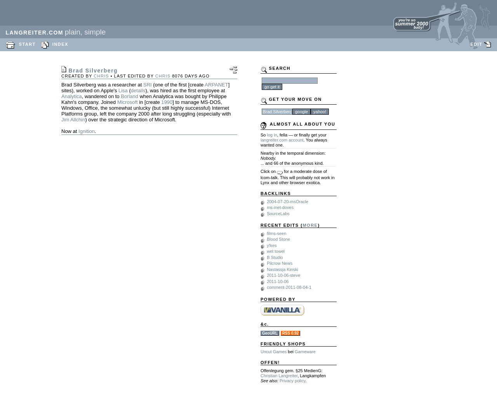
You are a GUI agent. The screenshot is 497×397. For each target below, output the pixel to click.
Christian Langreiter (279, 375)
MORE (310, 225)
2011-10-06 (277, 281)
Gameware (305, 351)
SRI (147, 85)
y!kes (272, 245)
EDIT (476, 44)
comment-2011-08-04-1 (289, 287)
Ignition (86, 131)
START (27, 44)
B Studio (275, 257)
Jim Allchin (73, 120)
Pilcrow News (279, 263)
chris (101, 76)
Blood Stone (278, 239)
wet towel (276, 251)
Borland (129, 96)
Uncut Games (274, 351)
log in (272, 135)
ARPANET (216, 85)
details (138, 90)
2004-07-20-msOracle (287, 201)
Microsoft (127, 102)
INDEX (60, 44)
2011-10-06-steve (283, 275)
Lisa (123, 90)
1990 (166, 102)
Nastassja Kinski (282, 269)
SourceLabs (278, 213)
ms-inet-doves (280, 207)
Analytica (71, 96)
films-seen (276, 233)
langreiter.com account (282, 140)
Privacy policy (292, 380)
